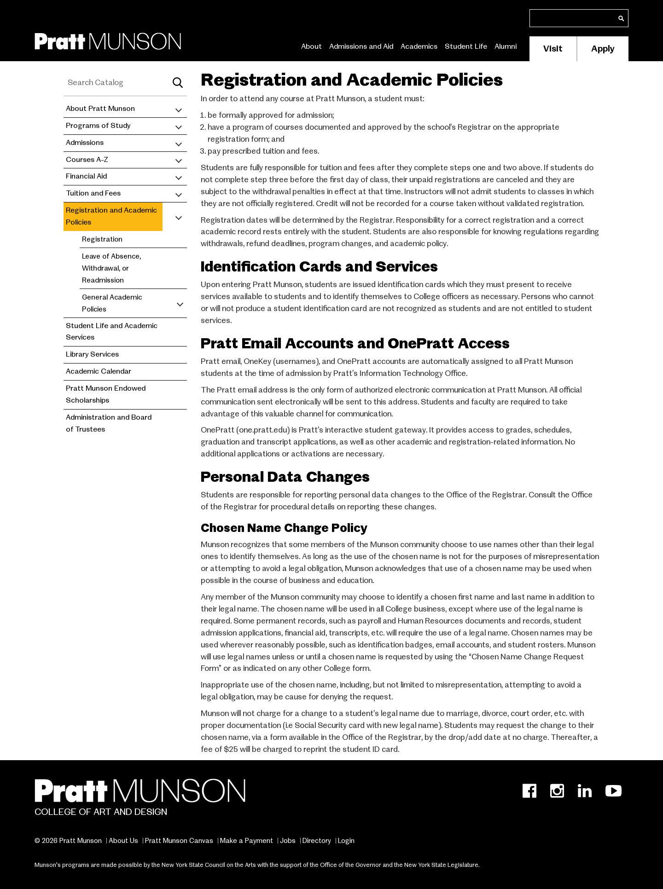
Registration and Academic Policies (111, 216)
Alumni (505, 46)
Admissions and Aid (361, 46)
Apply (603, 48)
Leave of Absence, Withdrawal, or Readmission (111, 268)
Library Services (92, 354)
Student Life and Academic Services (111, 332)
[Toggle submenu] (179, 109)
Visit (553, 48)
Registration (102, 239)
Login (346, 840)
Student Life (466, 46)
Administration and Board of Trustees (108, 423)
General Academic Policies (112, 303)
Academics (419, 46)
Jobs (288, 840)
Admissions (85, 143)
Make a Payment (246, 840)
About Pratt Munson (100, 108)
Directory (316, 840)
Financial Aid (86, 176)
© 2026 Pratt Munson (68, 840)
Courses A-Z (87, 160)
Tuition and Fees (93, 193)
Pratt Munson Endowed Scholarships (105, 394)
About (311, 46)
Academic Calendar (98, 371)
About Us (123, 840)
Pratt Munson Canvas (179, 840)
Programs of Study (98, 125)
